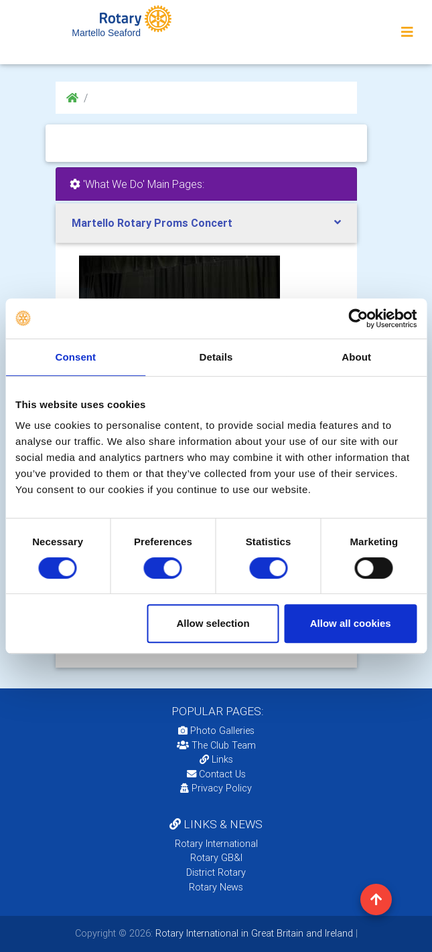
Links (216, 759)
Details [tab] (216, 357)
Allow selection (212, 623)
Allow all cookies (350, 623)
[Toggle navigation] (407, 32)
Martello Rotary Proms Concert (152, 222)
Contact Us (216, 774)
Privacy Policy (216, 788)
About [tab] (356, 357)
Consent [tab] (75, 357)
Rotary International (216, 844)
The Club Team (216, 745)
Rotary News (216, 887)
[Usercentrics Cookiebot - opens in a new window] (358, 318)
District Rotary (216, 872)
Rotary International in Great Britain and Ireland (253, 933)
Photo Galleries (216, 731)
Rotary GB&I (216, 858)
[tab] (206, 223)
